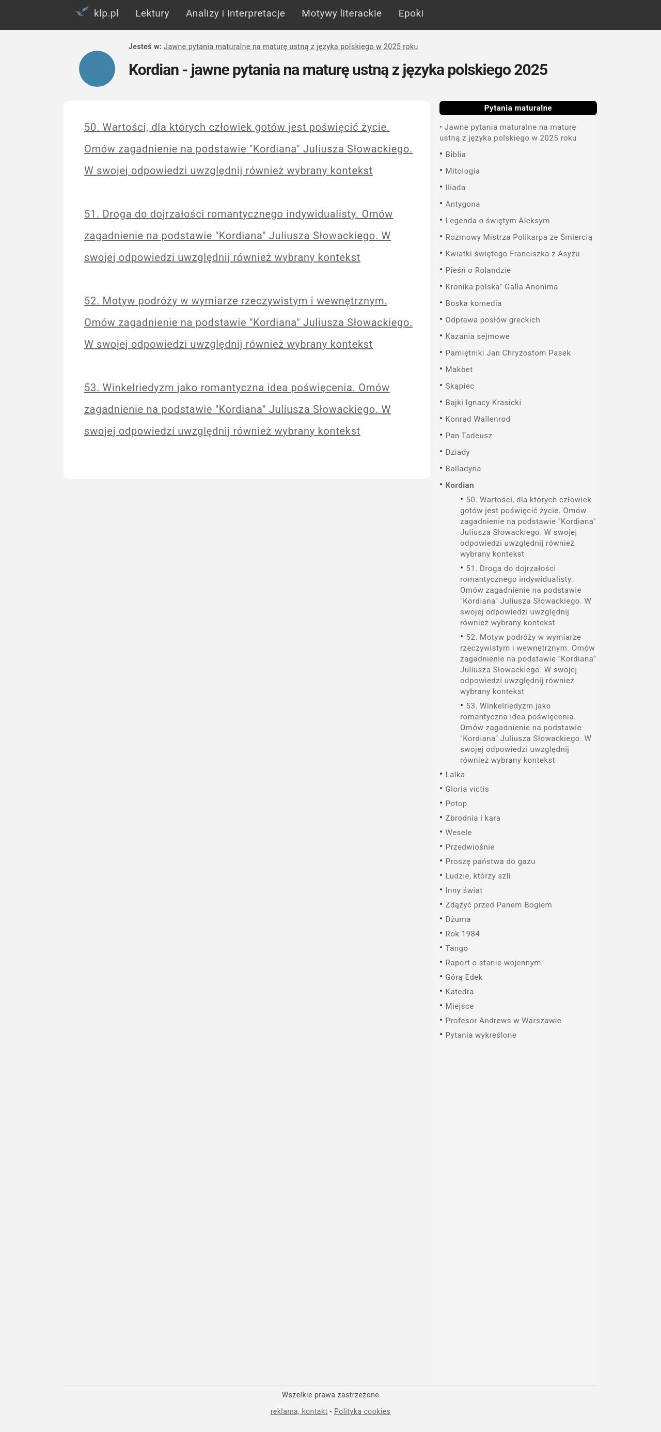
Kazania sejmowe (478, 336)
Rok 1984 (463, 933)
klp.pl (95, 11)
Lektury (152, 13)
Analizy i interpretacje (235, 13)
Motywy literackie (342, 13)
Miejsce (460, 1006)
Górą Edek (464, 977)
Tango (457, 948)
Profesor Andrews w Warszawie (504, 1020)
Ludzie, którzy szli (478, 876)
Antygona (463, 204)
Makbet (459, 369)
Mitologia (463, 171)
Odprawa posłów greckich (493, 320)
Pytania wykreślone (481, 1035)
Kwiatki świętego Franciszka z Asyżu (513, 253)
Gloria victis (468, 789)
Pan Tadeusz (469, 435)
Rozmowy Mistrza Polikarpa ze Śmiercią (519, 237)
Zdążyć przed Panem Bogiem (499, 905)
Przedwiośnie (470, 847)
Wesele (459, 832)
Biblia (456, 154)
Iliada (456, 187)
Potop (456, 803)
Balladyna (463, 468)
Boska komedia (474, 303)
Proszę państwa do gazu (491, 861)
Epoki (411, 13)
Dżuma (458, 919)
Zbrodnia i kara (473, 818)
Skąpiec (460, 386)
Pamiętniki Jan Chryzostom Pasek (508, 353)
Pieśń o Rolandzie (478, 270)
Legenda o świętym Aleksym (498, 220)
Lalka (455, 774)
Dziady (458, 452)
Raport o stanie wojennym (493, 962)
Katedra (460, 991)
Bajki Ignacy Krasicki (484, 402)
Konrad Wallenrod (478, 419)
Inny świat (464, 890)
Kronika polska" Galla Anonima (502, 286)
